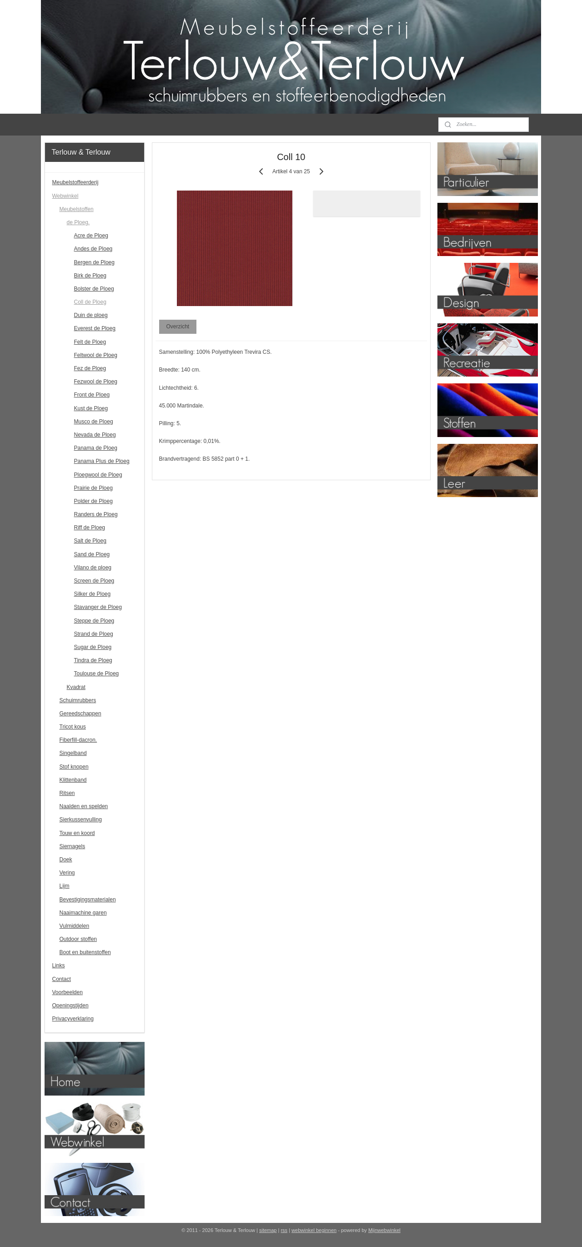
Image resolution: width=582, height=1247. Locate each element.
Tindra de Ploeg (93, 660)
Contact (61, 979)
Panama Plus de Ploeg (102, 461)
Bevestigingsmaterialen (88, 899)
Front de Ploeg (92, 395)
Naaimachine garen (83, 913)
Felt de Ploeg (90, 342)
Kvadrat (76, 687)
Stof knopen (74, 767)
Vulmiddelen (75, 926)
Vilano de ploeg (93, 567)
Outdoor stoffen (78, 939)
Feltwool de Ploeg (95, 355)
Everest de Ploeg (94, 328)
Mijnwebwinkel (384, 1230)
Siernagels (72, 846)
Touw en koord (77, 833)
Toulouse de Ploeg (96, 673)
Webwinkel (65, 196)
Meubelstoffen (77, 209)
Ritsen (67, 793)
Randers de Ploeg (96, 514)
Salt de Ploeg (90, 541)
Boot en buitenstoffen (85, 952)
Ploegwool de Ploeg (98, 475)
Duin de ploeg (91, 315)
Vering (67, 873)
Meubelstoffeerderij (75, 182)
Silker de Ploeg (92, 594)
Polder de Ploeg (93, 501)
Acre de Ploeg (91, 235)
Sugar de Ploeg (93, 647)
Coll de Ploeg (90, 302)
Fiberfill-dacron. (78, 740)
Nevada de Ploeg (95, 435)
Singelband (73, 753)
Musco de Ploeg (93, 421)
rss (284, 1230)
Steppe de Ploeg (94, 621)
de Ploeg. (78, 222)
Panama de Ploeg (95, 448)
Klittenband (73, 780)
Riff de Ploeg (89, 527)
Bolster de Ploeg (94, 289)
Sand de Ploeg (92, 554)
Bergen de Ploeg (94, 262)
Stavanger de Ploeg (98, 607)
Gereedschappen (80, 713)
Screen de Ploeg (94, 581)
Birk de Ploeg (90, 275)
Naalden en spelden (84, 806)
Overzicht (177, 326)
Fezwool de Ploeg (95, 381)
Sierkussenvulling (81, 819)
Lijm (65, 886)
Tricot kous (73, 727)
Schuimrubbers (78, 700)
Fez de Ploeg (90, 368)
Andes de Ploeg (93, 249)
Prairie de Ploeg (93, 488)
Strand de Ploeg (93, 634)
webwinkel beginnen (313, 1230)
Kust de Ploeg (91, 408)
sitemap (268, 1230)
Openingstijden (70, 1005)
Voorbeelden (67, 992)
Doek (66, 859)
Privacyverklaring (73, 1019)
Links (58, 965)
